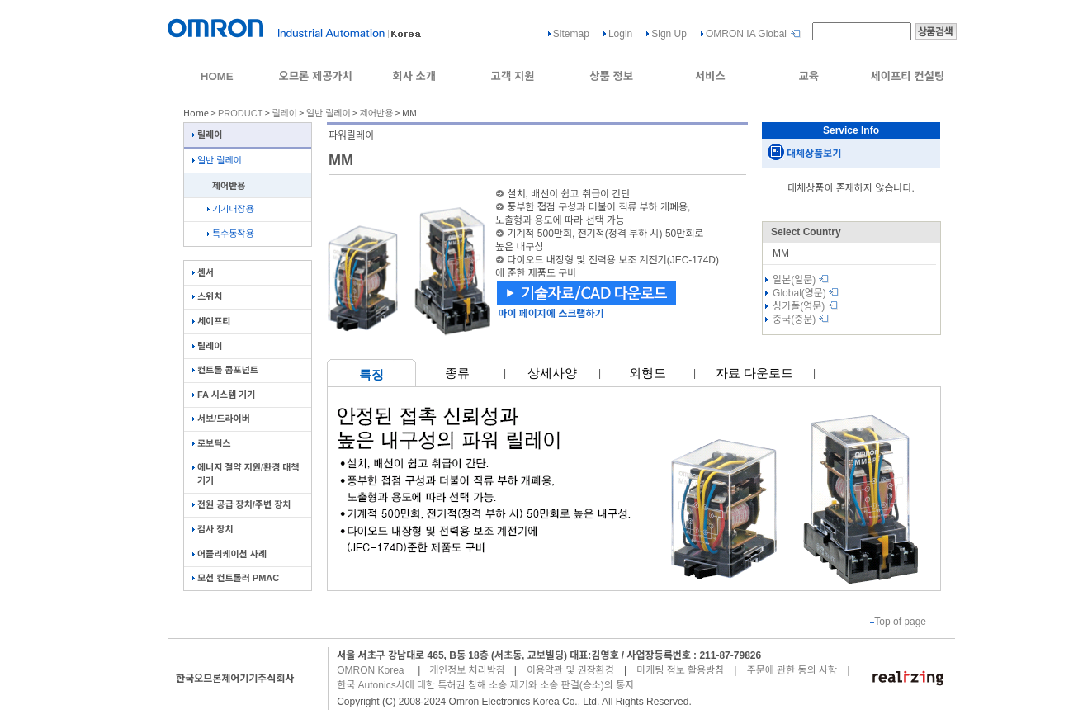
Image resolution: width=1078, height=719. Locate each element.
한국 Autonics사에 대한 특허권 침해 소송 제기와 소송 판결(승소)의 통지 (485, 685)
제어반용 (376, 113)
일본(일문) (801, 280)
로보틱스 (211, 443)
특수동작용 (230, 234)
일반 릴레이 (328, 113)
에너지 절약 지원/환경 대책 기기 (246, 473)
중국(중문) (801, 319)
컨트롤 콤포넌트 (225, 370)
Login (620, 34)
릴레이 (284, 113)
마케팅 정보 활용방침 (680, 670)
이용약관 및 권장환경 (570, 670)
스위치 (207, 296)
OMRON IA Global (746, 34)
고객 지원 (513, 76)
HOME (217, 76)
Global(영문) (806, 293)
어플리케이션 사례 (229, 554)
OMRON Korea (370, 670)
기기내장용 (230, 209)
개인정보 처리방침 (467, 670)
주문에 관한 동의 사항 (792, 670)
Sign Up (669, 34)
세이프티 (211, 321)
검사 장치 (213, 529)
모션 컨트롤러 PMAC (235, 578)
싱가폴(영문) (805, 306)
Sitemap (571, 34)
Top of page (898, 621)
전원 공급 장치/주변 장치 (241, 504)
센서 (203, 272)
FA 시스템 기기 (223, 395)
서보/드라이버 (221, 418)
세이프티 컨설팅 (907, 76)
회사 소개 (414, 76)
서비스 (710, 76)
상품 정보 (611, 76)
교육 (808, 76)
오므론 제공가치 (315, 76)
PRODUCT (240, 113)
